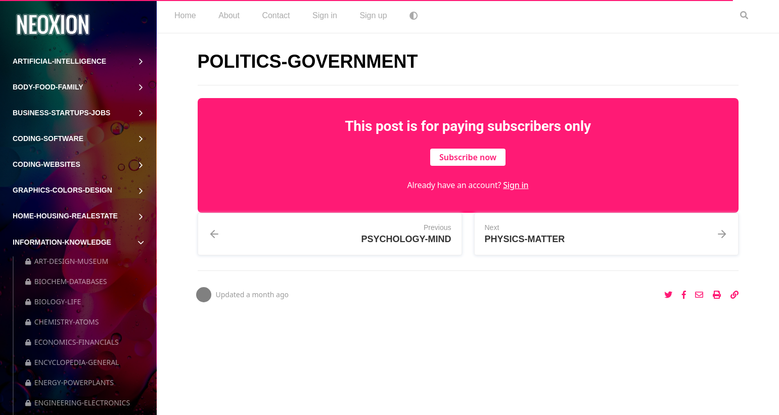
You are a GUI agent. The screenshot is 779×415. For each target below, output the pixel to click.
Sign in (324, 15)
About (229, 15)
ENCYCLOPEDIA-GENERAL (72, 362)
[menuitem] (185, 16)
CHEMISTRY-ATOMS (62, 322)
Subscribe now (467, 157)
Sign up (373, 15)
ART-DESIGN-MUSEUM (66, 261)
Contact (276, 15)
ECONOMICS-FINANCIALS (72, 342)
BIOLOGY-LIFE (53, 301)
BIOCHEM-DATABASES (66, 281)
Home (185, 15)
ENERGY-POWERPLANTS (69, 382)
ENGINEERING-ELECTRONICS (77, 402)
